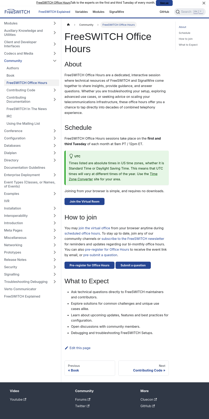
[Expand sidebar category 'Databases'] (54, 145)
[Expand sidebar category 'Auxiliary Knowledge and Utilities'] (54, 32)
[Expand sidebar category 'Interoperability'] (54, 215)
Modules (98, 11)
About (182, 27)
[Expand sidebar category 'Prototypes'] (54, 252)
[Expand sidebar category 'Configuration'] (54, 138)
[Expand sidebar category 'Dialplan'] (54, 153)
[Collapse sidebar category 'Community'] (54, 60)
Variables (81, 11)
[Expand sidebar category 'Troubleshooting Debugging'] (54, 281)
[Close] (204, 3)
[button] (30, 237)
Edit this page (77, 348)
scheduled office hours (82, 233)
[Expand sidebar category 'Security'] (54, 267)
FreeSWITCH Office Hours (53, 2)
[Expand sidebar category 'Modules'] (54, 23)
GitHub (164, 11)
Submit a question (133, 265)
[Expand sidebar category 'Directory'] (54, 160)
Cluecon (148, 399)
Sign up (164, 2)
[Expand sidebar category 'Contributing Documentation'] (54, 99)
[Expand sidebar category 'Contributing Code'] (54, 90)
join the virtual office (94, 228)
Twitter (82, 406)
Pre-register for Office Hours (89, 265)
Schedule (184, 32)
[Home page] (68, 25)
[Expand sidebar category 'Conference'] (54, 131)
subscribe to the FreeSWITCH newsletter (132, 239)
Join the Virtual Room (84, 201)
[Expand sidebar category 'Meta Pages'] (54, 230)
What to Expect (188, 44)
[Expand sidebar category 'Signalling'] (54, 274)
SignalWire (116, 11)
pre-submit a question (100, 255)
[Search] (190, 11)
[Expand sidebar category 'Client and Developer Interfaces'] (54, 44)
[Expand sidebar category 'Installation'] (54, 208)
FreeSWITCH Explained (54, 11)
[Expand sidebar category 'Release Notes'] (54, 259)
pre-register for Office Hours (107, 249)
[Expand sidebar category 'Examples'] (54, 193)
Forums (82, 399)
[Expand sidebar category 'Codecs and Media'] (54, 53)
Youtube (18, 399)
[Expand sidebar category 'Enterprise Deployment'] (54, 175)
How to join (186, 38)
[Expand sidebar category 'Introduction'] (54, 223)
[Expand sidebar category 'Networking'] (54, 245)
